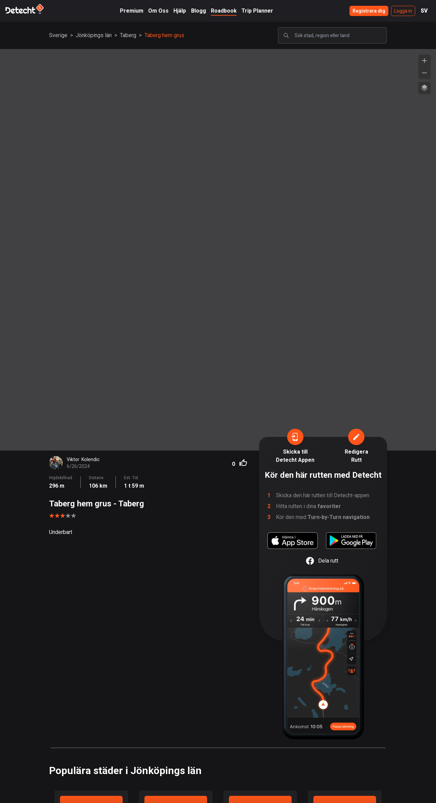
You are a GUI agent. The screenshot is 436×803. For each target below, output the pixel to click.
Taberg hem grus (164, 35)
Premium (131, 10)
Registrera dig (369, 11)
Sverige (58, 35)
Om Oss (158, 10)
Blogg (198, 10)
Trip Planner (257, 10)
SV (424, 10)
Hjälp (179, 10)
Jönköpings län (94, 35)
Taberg (128, 35)
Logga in (403, 11)
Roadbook (224, 10)
